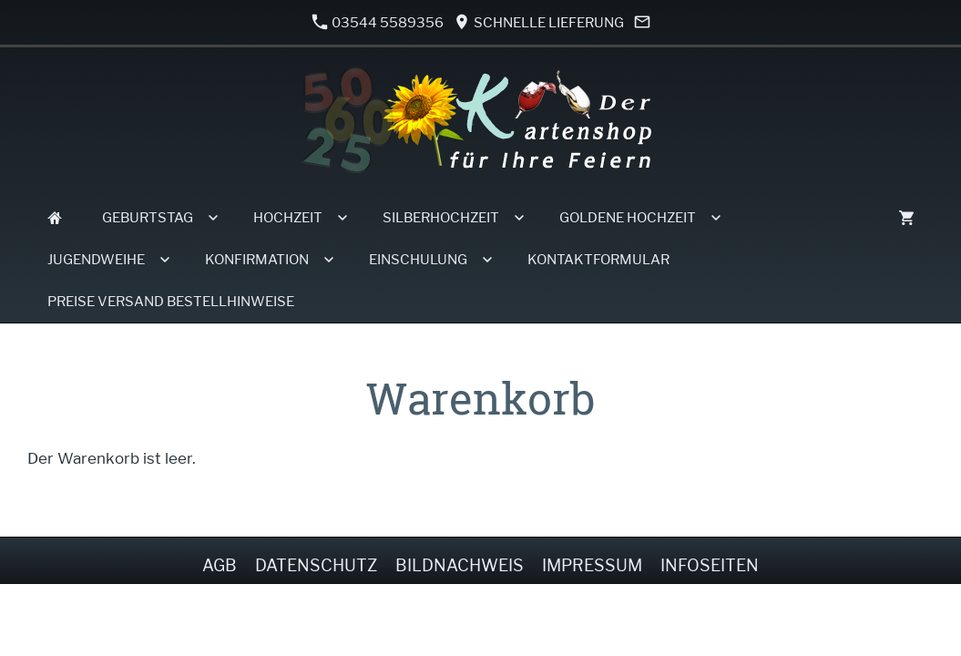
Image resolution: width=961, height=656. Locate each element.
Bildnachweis (459, 565)
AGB (219, 565)
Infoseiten (709, 565)
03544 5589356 (378, 22)
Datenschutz (316, 565)
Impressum (592, 565)
